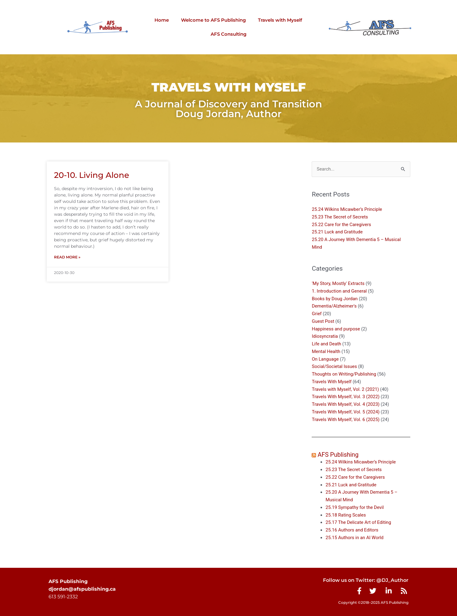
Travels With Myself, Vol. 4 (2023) (345, 404)
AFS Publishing (337, 455)
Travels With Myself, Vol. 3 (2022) (345, 397)
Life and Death (326, 344)
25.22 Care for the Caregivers (342, 224)
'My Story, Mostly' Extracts (338, 283)
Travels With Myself (331, 381)
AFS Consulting (228, 34)
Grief (316, 313)
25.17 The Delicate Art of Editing (358, 522)
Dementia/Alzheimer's (334, 306)
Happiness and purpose (336, 329)
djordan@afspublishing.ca (82, 589)
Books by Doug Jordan (334, 298)
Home (161, 20)
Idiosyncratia (325, 336)
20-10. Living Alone (91, 175)
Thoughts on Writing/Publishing (344, 374)
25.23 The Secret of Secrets (340, 217)
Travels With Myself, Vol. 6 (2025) (345, 419)
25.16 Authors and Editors (351, 530)
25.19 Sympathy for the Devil (354, 507)
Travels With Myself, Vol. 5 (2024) (345, 412)
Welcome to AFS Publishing (213, 20)
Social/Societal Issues (334, 366)
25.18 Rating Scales (345, 515)
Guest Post (323, 321)
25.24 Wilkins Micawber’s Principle (347, 209)
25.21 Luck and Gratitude (337, 232)
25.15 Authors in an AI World (354, 537)
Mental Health (326, 351)
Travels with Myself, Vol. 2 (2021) (345, 389)
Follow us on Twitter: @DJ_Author (365, 580)
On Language (325, 359)
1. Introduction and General (339, 291)
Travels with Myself (280, 20)
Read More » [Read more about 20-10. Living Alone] (67, 257)
